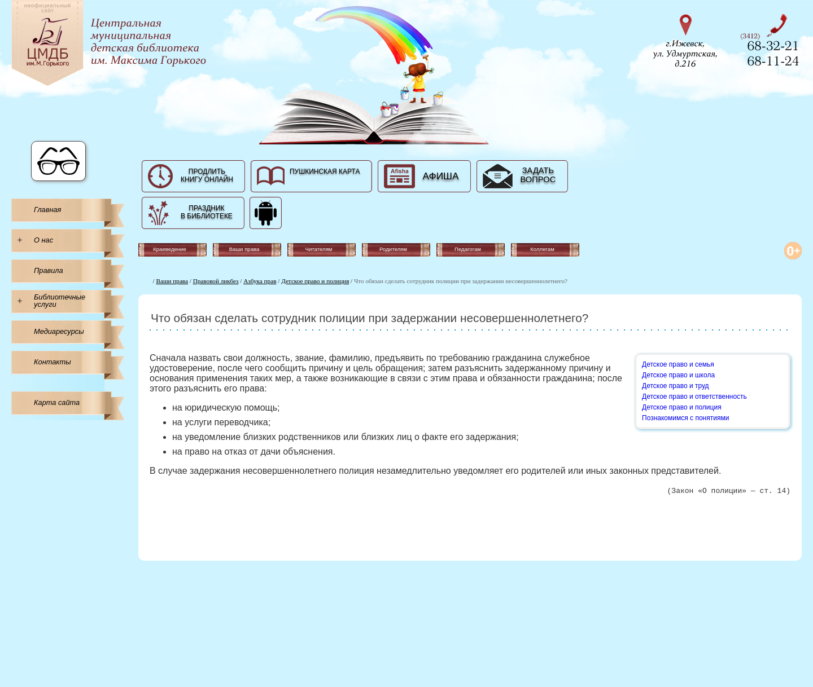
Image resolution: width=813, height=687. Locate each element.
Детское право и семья (678, 364)
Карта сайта (57, 402)
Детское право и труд (675, 386)
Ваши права (172, 281)
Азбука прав (259, 281)
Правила (48, 270)
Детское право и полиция (315, 281)
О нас (43, 240)
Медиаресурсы (59, 331)
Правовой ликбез (216, 281)
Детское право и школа (678, 375)
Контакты (52, 362)
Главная (47, 209)
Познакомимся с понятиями (685, 418)
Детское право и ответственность (694, 396)
